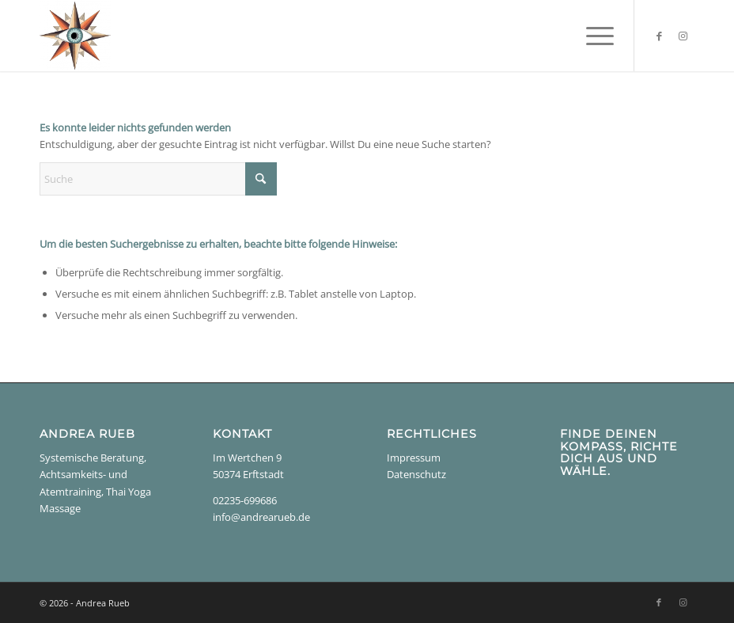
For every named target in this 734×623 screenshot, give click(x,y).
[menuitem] (592, 35)
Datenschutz (416, 474)
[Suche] (158, 179)
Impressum (414, 457)
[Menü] (592, 35)
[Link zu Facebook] (659, 35)
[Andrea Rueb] (75, 35)
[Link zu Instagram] (682, 35)
